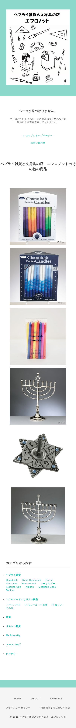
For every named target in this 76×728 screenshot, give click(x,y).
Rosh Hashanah (31, 580)
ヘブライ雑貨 (13, 575)
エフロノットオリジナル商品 (22, 599)
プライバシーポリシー (18, 707)
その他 (9, 608)
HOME (17, 698)
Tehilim (10, 590)
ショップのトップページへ (38, 135)
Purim (49, 580)
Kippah (30, 587)
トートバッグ (13, 604)
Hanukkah (12, 580)
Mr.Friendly (13, 635)
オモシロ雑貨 (13, 626)
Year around (29, 583)
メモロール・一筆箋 (36, 604)
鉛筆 (8, 617)
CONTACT (56, 698)
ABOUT (35, 698)
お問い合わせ (38, 142)
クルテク (11, 653)
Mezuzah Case (47, 587)
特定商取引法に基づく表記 (55, 707)
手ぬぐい (57, 604)
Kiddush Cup (13, 587)
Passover (11, 583)
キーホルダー (48, 583)
